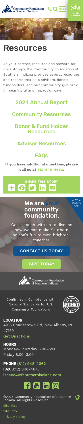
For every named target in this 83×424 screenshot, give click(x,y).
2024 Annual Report (41, 102)
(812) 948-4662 (50, 9)
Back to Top (76, 203)
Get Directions (16, 336)
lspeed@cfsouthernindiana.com (32, 375)
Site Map (10, 406)
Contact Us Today (41, 250)
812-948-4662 (49, 169)
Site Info (10, 411)
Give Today (75, 10)
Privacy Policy (14, 417)
